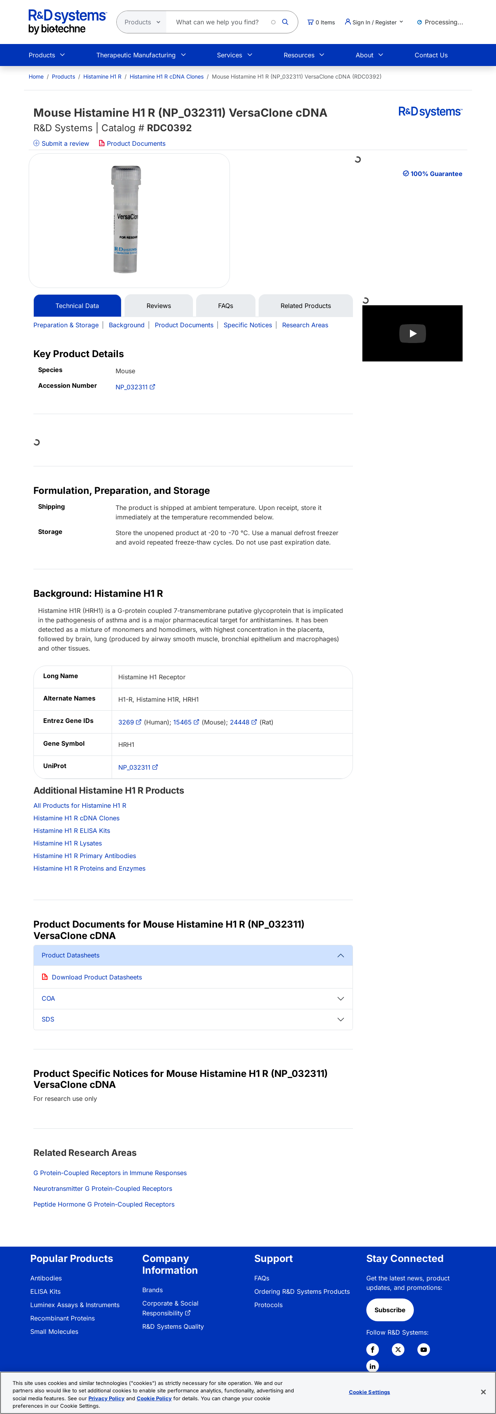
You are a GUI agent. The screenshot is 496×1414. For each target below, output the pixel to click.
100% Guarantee (437, 174)
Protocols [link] (268, 1305)
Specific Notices (248, 325)
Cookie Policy (154, 1398)
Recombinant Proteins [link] (62, 1318)
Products (42, 55)
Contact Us (431, 55)
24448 (240, 722)
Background (127, 325)
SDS (48, 1019)
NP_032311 (132, 387)
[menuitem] (36, 76)
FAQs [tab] (225, 306)
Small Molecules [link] (54, 1331)
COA (48, 998)
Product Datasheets (70, 955)
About (364, 55)
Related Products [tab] (306, 306)
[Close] (483, 1392)
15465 (182, 722)
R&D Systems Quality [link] (173, 1326)
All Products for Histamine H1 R (79, 805)
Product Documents (132, 143)
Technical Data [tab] (77, 306)
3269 (126, 722)
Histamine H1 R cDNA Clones (167, 76)
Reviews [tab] (159, 306)
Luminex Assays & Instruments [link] (74, 1305)
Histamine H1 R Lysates (67, 843)
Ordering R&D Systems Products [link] (302, 1291)
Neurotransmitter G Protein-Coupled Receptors (102, 1188)
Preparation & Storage (66, 325)
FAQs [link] (261, 1278)
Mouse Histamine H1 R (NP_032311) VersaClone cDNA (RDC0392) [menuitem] (297, 76)
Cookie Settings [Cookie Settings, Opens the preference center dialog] (369, 1392)
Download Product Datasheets (97, 977)
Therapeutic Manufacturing (136, 55)
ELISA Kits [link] (45, 1291)
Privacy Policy (106, 1398)
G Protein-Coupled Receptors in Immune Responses (110, 1173)
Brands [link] (152, 1290)
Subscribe (390, 1310)
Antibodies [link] (46, 1278)
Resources (299, 55)
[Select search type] (139, 22)
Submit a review (61, 143)
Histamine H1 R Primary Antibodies (84, 856)
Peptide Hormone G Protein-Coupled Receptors (104, 1204)
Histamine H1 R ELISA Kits (71, 830)
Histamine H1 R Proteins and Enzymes (89, 868)
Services (229, 55)
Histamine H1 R (102, 76)
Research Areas (305, 325)
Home (36, 76)
